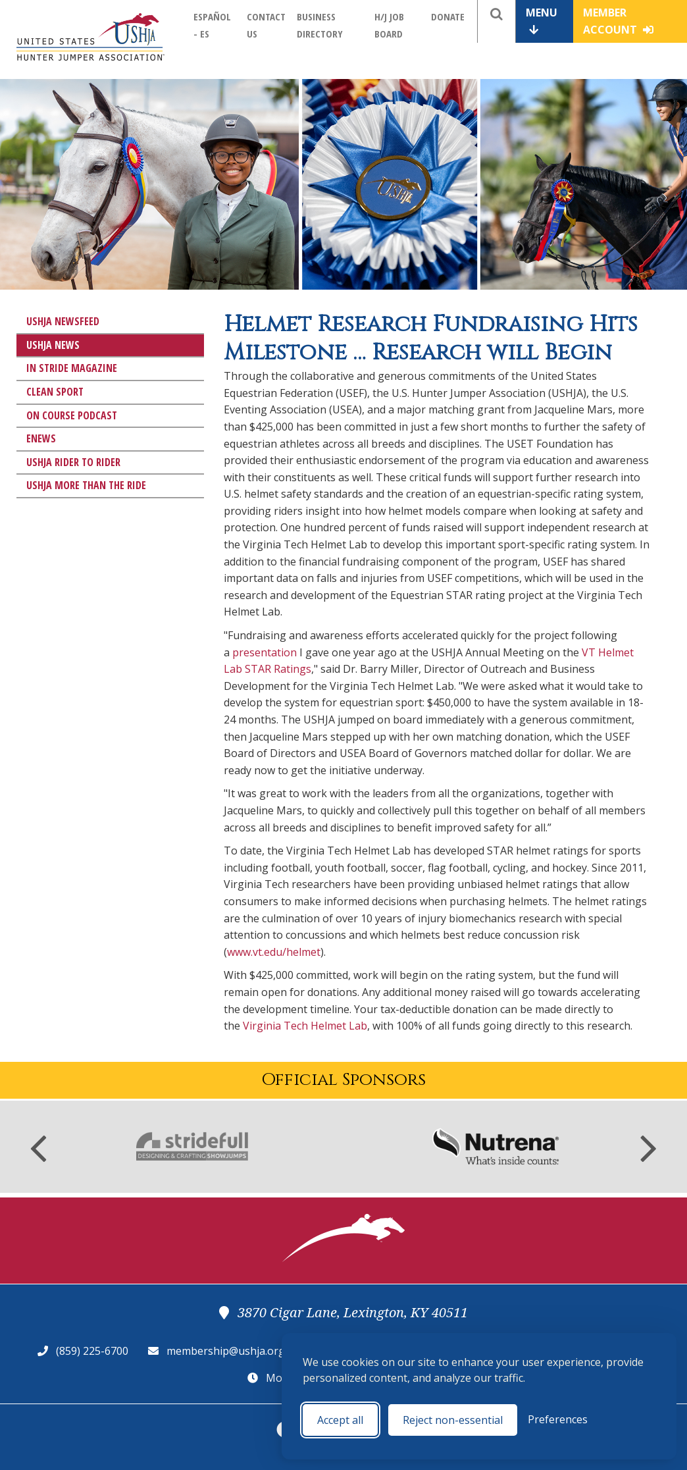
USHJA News (53, 345)
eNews (41, 438)
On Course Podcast (71, 415)
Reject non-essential (453, 1420)
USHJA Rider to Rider (73, 462)
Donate (448, 16)
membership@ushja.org (225, 1351)
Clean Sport (55, 391)
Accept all (340, 1420)
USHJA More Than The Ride (86, 485)
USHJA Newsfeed (62, 321)
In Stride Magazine (71, 368)
